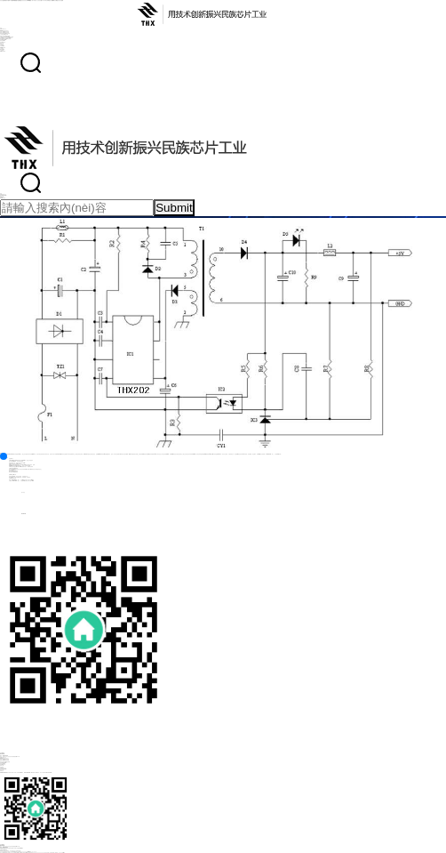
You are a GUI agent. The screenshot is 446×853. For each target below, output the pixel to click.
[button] (3, 456)
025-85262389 (13, 513)
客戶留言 (12, 492)
